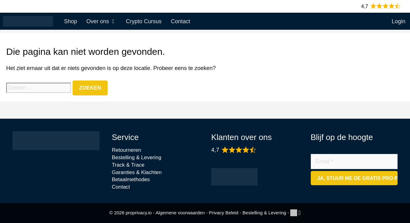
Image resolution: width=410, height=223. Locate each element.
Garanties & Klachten (137, 172)
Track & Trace (128, 165)
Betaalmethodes (131, 179)
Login (398, 21)
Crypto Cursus (144, 21)
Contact (180, 21)
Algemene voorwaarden (180, 212)
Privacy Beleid (223, 212)
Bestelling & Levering (137, 157)
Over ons (103, 21)
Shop (70, 21)
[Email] (354, 161)
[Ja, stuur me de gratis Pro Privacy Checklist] (354, 178)
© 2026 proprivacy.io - (132, 212)
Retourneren (126, 150)
